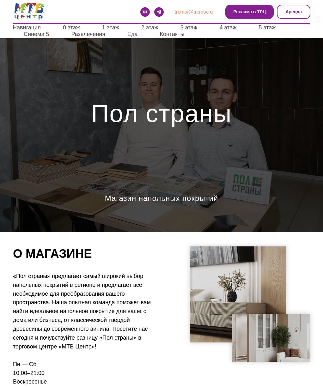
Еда (132, 34)
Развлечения (88, 34)
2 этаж (149, 27)
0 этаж (71, 27)
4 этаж (228, 27)
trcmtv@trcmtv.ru (194, 12)
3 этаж (189, 27)
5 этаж (267, 27)
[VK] (145, 12)
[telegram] (159, 12)
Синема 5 (36, 34)
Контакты (172, 34)
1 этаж (110, 27)
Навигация (27, 27)
